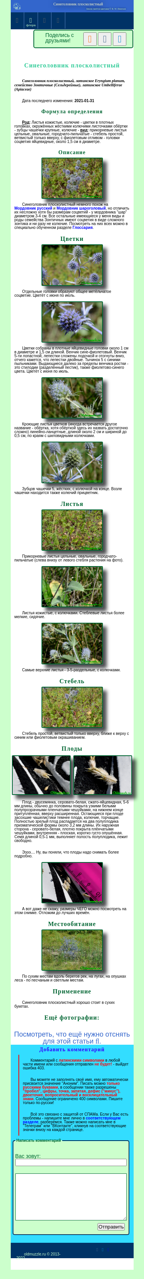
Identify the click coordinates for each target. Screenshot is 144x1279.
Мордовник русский (34, 208)
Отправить (111, 1236)
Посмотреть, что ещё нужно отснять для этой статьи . (72, 1038)
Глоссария (83, 227)
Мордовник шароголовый (81, 208)
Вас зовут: (71, 1159)
